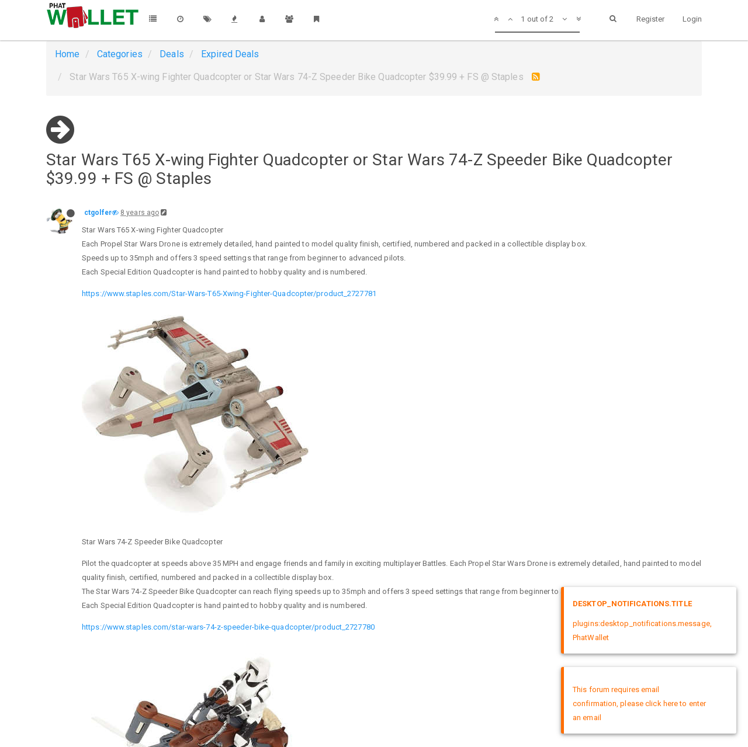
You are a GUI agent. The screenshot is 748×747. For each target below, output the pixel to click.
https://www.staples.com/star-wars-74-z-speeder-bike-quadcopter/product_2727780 (228, 627)
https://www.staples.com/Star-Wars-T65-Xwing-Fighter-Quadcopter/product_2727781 (229, 293)
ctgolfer (98, 213)
